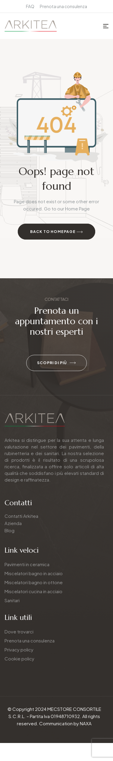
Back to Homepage (56, 232)
